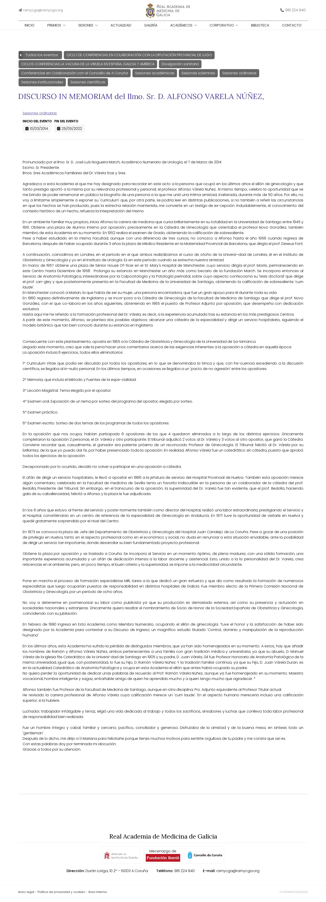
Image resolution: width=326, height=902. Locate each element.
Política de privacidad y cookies (61, 895)
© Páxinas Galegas (294, 895)
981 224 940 (184, 874)
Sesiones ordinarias (40, 116)
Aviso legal (26, 895)
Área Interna (97, 895)
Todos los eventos (41, 58)
